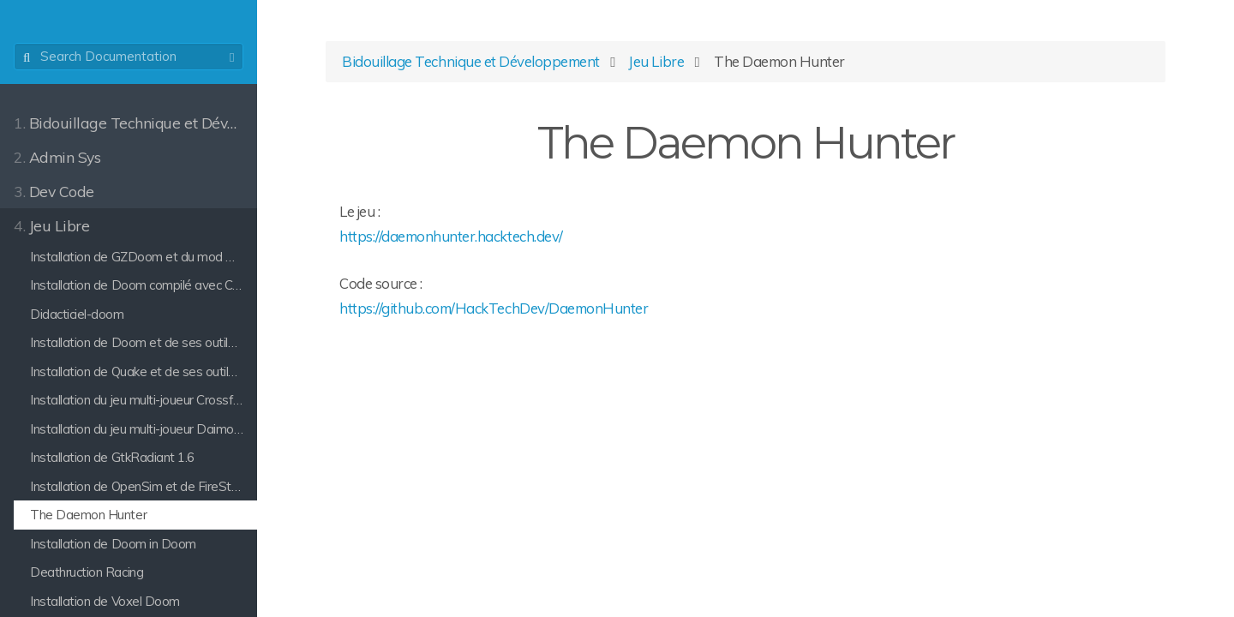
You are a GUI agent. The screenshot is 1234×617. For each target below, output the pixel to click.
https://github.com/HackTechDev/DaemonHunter (493, 308)
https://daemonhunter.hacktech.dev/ (451, 236)
